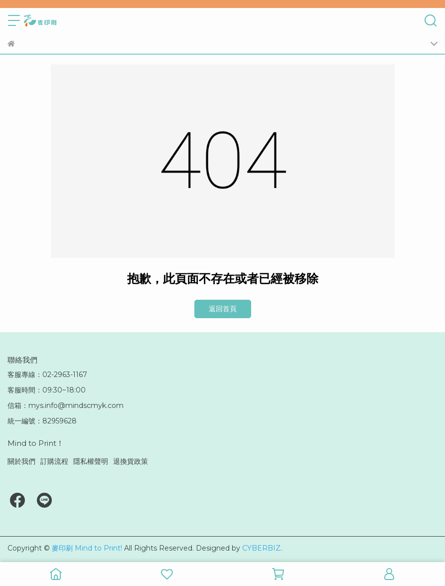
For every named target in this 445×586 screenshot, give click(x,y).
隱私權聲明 (90, 461)
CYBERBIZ (261, 548)
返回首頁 (223, 308)
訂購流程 (54, 461)
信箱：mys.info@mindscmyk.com (65, 405)
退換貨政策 (130, 461)
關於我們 (21, 461)
